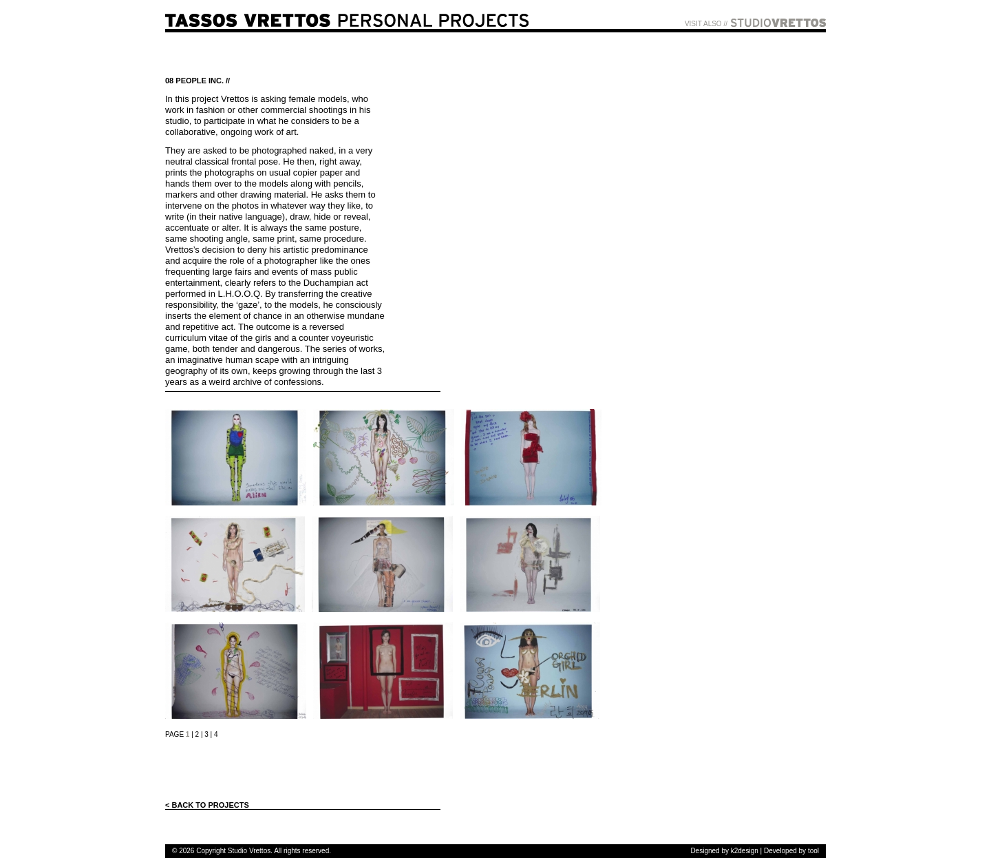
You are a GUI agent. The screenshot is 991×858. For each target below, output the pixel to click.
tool (813, 851)
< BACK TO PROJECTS (207, 805)
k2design (744, 851)
